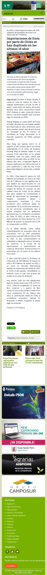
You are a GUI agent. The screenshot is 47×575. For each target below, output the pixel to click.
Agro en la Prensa (14, 507)
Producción (11, 530)
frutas (31, 338)
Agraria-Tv (11, 504)
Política (10, 527)
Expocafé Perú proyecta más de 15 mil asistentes (34, 360)
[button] (28, 343)
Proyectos (11, 533)
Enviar (26, 332)
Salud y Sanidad (13, 539)
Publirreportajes (13, 536)
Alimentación (12, 510)
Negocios (10, 521)
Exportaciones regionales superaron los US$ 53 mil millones (10, 362)
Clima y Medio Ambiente (16, 515)
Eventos (10, 518)
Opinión (10, 524)
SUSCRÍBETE (11, 566)
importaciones (22, 338)
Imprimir (35, 332)
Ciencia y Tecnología (15, 512)
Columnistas (12, 542)
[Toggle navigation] (42, 13)
